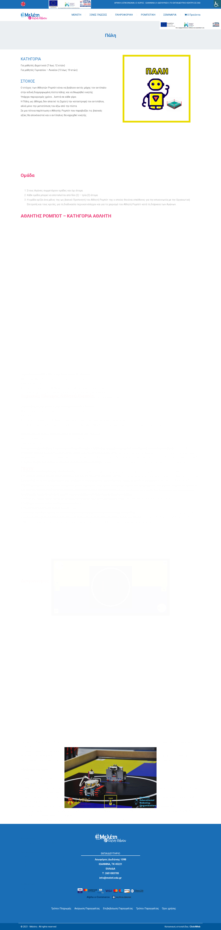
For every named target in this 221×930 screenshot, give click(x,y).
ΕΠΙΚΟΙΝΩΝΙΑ (128, 3)
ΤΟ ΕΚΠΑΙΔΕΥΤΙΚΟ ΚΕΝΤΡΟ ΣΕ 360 (185, 3)
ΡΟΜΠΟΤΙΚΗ (148, 14)
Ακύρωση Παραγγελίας (87, 908)
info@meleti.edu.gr (110, 877)
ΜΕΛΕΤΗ (76, 14)
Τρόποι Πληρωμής (61, 908)
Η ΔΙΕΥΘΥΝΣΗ (162, 3)
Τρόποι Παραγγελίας (147, 908)
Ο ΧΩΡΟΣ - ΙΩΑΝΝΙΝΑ (145, 3)
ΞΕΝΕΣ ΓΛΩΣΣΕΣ (98, 14)
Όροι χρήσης (169, 908)
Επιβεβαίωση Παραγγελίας (118, 908)
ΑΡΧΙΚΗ (117, 3)
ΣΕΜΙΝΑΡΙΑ (169, 14)
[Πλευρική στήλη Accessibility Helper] (217, 3)
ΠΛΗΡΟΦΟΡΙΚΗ (124, 14)
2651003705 (112, 873)
